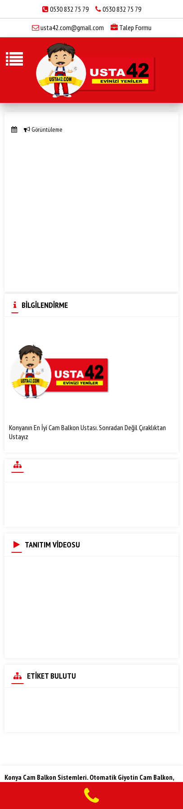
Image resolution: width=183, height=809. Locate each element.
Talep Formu (131, 27)
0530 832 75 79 (69, 8)
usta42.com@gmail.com (72, 27)
